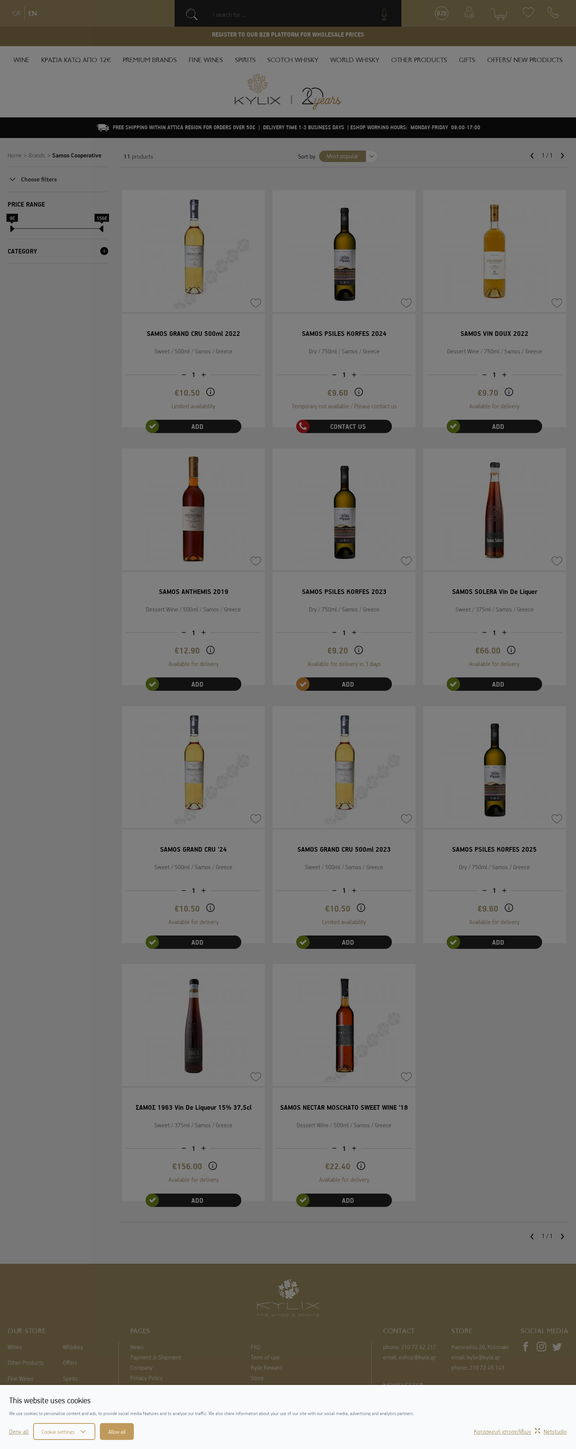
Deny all (19, 1431)
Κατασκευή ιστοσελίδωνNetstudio (520, 1431)
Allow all (116, 1431)
